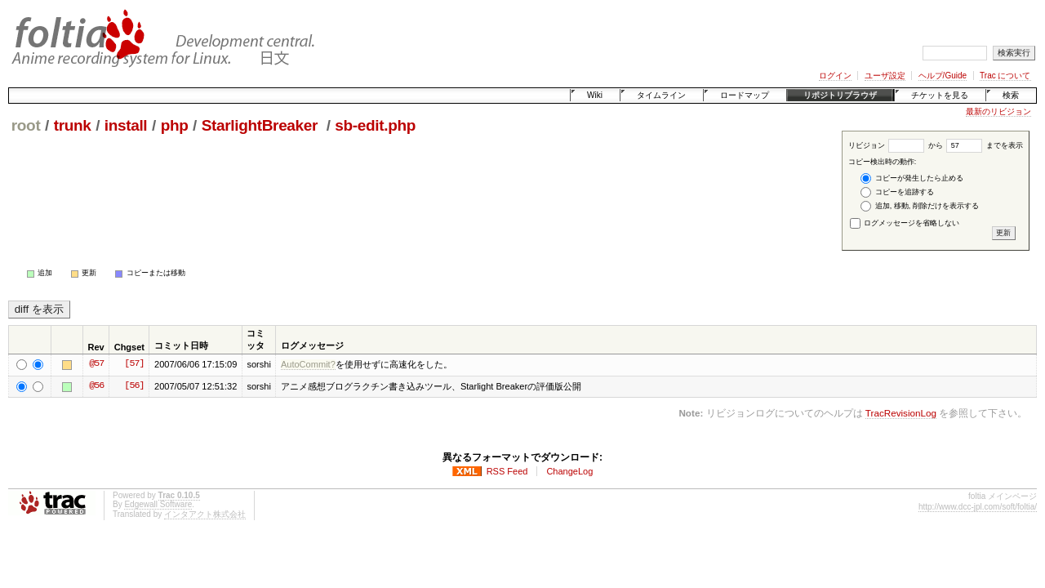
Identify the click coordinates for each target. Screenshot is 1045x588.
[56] (134, 386)
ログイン (835, 75)
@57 (96, 364)
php (175, 125)
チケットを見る (939, 95)
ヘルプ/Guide (942, 75)
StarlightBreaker (262, 125)
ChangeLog (569, 471)
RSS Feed (507, 471)
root (26, 125)
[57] (134, 364)
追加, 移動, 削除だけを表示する (919, 206)
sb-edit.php (375, 125)
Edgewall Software (158, 504)
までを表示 (984, 145)
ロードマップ (744, 95)
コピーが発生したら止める (911, 178)
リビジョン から (895, 145)
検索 (1011, 95)
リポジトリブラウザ (840, 95)
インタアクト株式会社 (205, 514)
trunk (72, 125)
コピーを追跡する (897, 192)
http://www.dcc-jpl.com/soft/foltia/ (977, 506)
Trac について (1005, 75)
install (126, 125)
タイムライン (661, 95)
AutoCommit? (308, 364)
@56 (96, 386)
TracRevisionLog (900, 413)
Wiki (595, 95)
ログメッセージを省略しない (905, 223)
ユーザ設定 (885, 75)
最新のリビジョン (998, 111)
